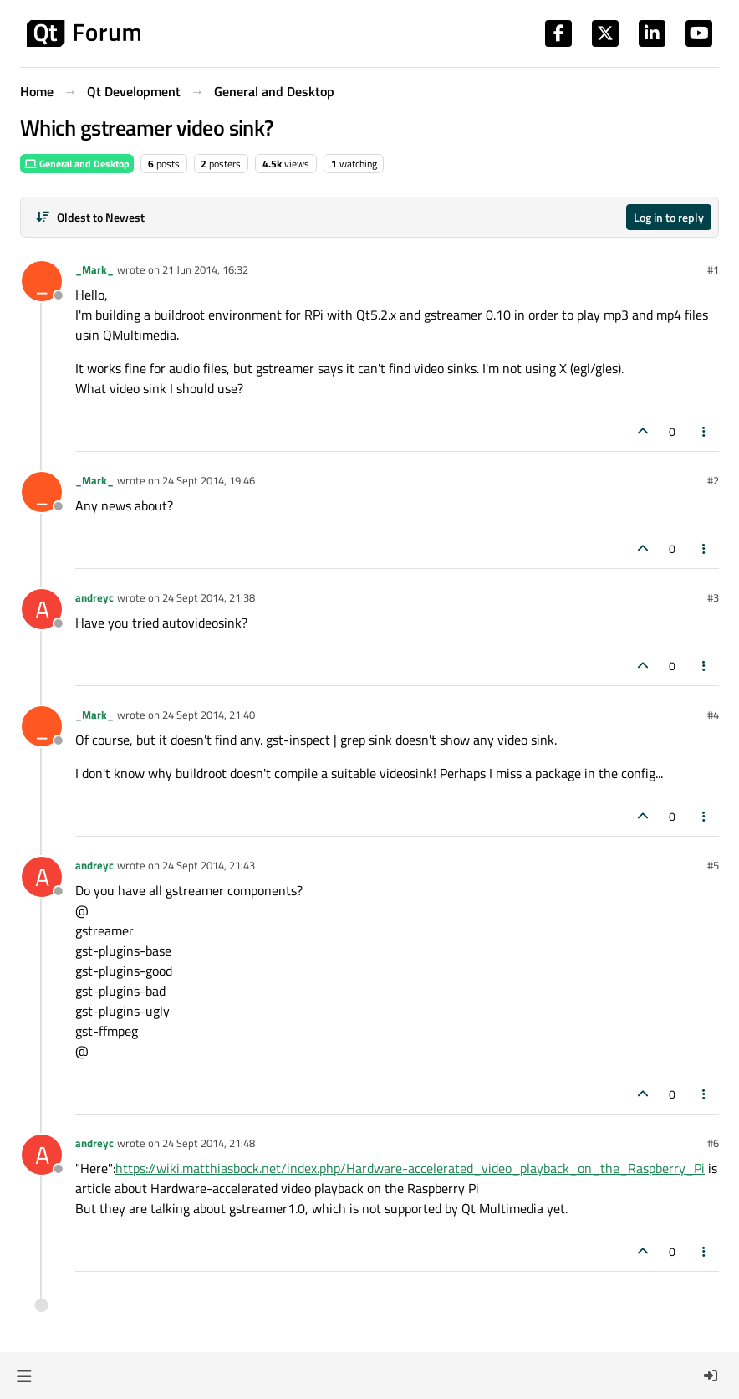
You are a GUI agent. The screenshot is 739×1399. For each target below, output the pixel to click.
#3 (713, 597)
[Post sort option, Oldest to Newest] (90, 217)
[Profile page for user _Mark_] (42, 281)
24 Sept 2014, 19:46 (208, 480)
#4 (713, 714)
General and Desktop (77, 164)
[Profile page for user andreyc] (42, 609)
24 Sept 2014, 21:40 (208, 714)
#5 (713, 865)
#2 (713, 480)
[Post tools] (705, 431)
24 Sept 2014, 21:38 (208, 597)
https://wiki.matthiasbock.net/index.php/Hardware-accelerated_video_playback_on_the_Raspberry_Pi (410, 1168)
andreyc (94, 597)
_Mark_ (94, 269)
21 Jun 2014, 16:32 (205, 269)
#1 (713, 269)
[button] (24, 1375)
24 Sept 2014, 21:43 (208, 865)
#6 (713, 1143)
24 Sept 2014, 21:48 (208, 1143)
